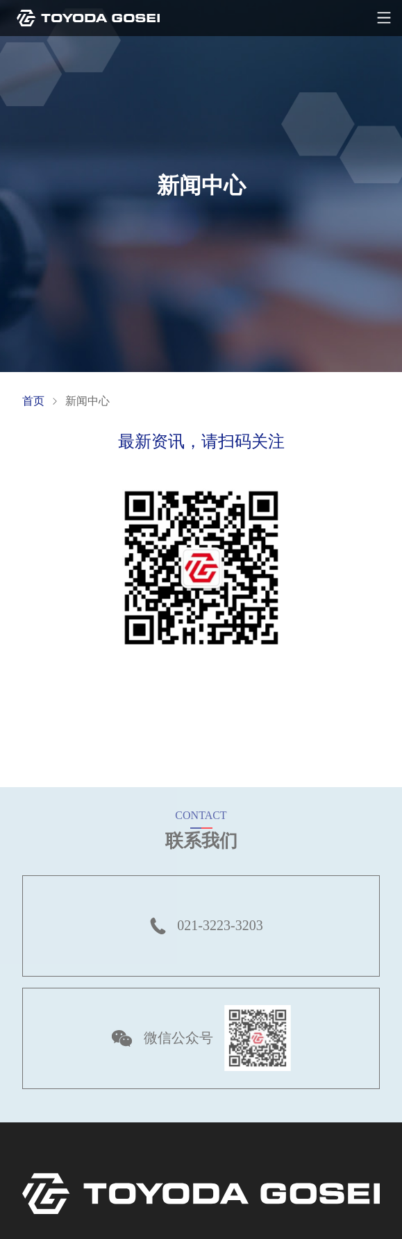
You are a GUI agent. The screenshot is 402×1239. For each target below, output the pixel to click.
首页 (33, 401)
